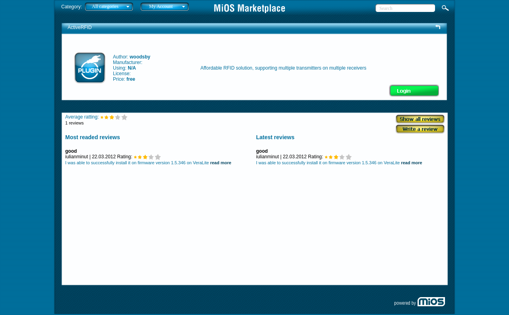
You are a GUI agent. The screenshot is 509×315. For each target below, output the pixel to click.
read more (220, 162)
